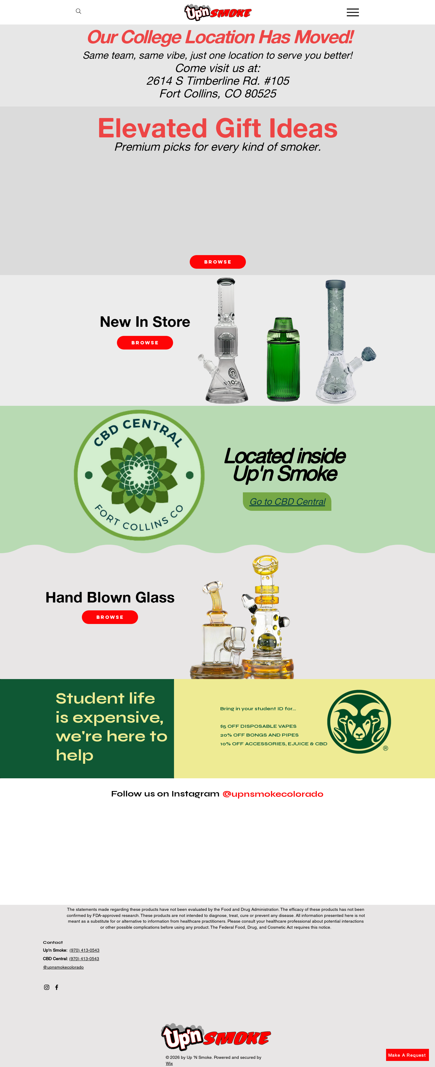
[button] (407, 1055)
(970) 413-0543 (84, 950)
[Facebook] (56, 987)
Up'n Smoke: (56, 950)
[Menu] (352, 12)
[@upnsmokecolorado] (273, 794)
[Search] (78, 11)
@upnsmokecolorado (63, 967)
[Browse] (218, 262)
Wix (169, 1063)
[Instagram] (46, 987)
